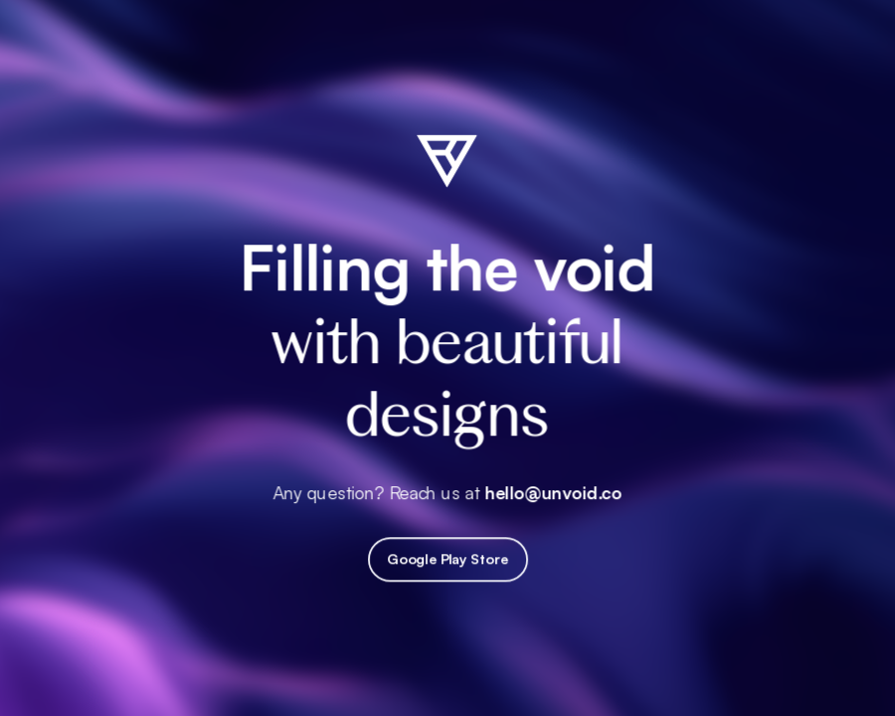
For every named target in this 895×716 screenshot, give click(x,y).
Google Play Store (447, 560)
